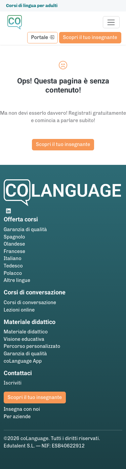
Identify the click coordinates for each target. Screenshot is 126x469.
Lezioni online (19, 310)
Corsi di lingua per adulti (31, 5)
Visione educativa (24, 339)
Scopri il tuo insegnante (90, 37)
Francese (14, 251)
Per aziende (17, 416)
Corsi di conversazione (30, 302)
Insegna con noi (22, 409)
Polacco (13, 273)
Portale (42, 37)
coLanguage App (23, 361)
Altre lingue (17, 280)
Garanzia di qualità (25, 229)
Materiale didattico (26, 332)
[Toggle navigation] (111, 22)
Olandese (14, 244)
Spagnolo (14, 237)
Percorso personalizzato (32, 346)
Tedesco (13, 266)
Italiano (13, 258)
